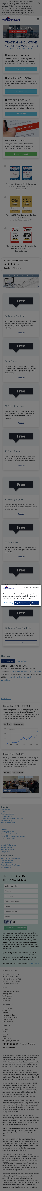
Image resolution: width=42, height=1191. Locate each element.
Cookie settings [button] (8, 603)
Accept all (35, 603)
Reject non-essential (22, 603)
